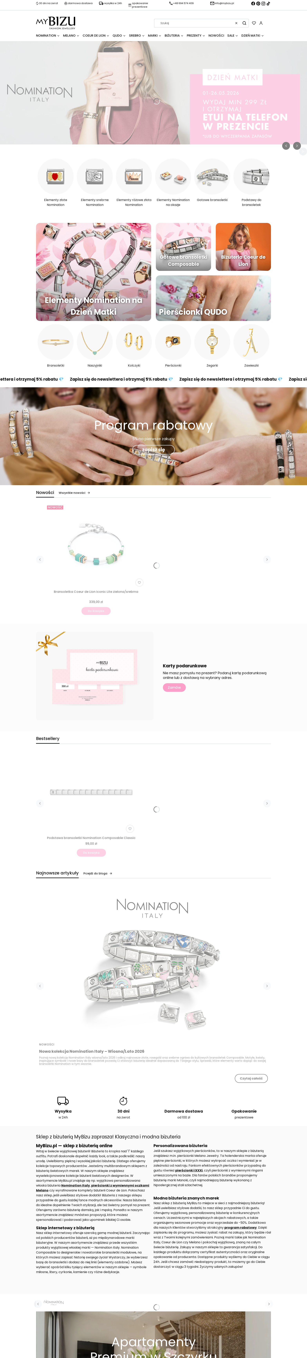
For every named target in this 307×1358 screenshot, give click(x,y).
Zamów (174, 687)
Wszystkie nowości (74, 493)
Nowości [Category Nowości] (46, 1044)
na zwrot (123, 1117)
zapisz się (153, 450)
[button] (244, 23)
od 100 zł (183, 1117)
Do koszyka (96, 611)
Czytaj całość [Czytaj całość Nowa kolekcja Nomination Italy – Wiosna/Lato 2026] (251, 1078)
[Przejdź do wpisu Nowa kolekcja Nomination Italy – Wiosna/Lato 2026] (153, 962)
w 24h (63, 1117)
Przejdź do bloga (97, 873)
